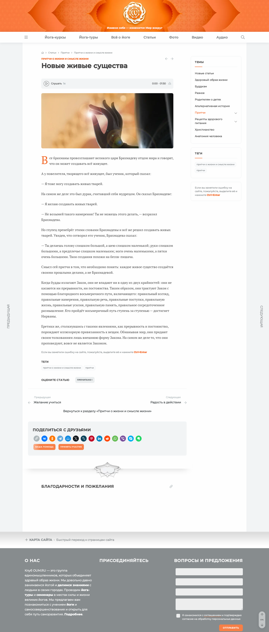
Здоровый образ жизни (211, 80)
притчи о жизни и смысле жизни (62, 367)
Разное (200, 93)
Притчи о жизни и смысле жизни (65, 58)
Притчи (200, 112)
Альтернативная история (212, 106)
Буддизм (201, 86)
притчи (89, 367)
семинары (44, 595)
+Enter (140, 352)
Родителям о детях (208, 99)
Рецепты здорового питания (208, 121)
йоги (70, 604)
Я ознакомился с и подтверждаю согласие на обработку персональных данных (212, 617)
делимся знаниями (73, 585)
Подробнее (73, 614)
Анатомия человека (208, 136)
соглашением (212, 615)
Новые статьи (204, 73)
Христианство (204, 129)
